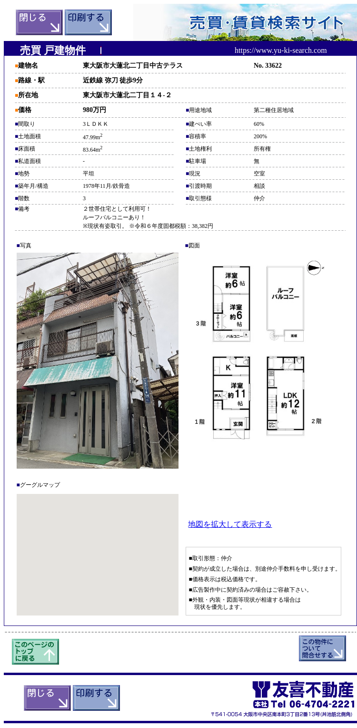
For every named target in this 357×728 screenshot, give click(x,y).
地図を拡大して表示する (230, 524)
